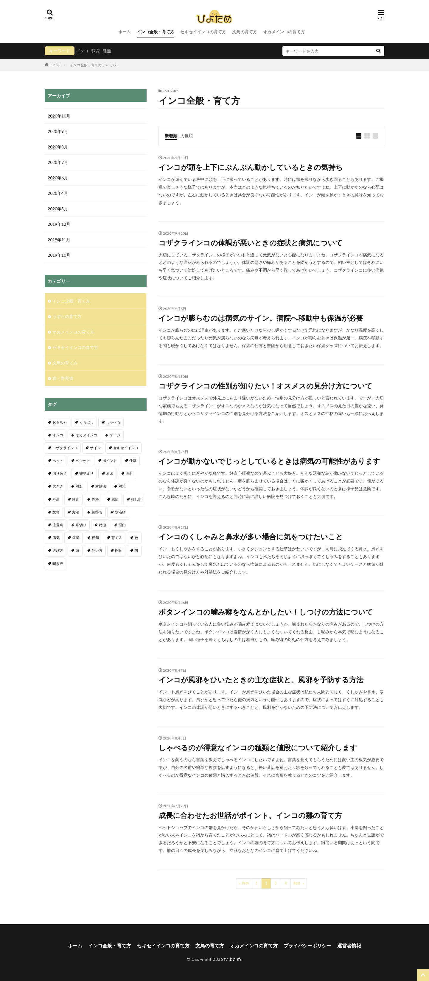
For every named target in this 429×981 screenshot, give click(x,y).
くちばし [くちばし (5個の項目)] (86, 422)
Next (297, 883)
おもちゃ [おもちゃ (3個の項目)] (59, 422)
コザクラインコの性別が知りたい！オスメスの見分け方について (265, 385)
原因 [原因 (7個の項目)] (109, 473)
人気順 (186, 135)
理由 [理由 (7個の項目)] (122, 525)
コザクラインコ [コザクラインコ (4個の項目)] (64, 448)
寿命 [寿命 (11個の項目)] (56, 499)
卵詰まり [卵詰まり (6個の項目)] (86, 473)
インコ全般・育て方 (155, 31)
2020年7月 (58, 162)
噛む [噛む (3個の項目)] (129, 473)
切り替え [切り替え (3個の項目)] (59, 473)
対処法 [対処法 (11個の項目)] (100, 486)
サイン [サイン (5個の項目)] (95, 448)
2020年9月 (58, 131)
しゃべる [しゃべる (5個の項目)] (113, 422)
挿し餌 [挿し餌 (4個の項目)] (136, 499)
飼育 (95, 50)
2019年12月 (59, 224)
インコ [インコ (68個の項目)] (57, 435)
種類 (107, 50)
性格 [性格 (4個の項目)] (95, 499)
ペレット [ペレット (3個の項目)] (83, 460)
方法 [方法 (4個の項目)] (75, 512)
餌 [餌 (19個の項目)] (136, 550)
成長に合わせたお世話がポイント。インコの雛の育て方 (250, 815)
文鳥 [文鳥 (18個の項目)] (56, 512)
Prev (245, 883)
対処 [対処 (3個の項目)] (79, 486)
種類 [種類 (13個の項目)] (95, 537)
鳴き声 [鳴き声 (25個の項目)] (57, 563)
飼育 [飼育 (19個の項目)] (118, 550)
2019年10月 (59, 255)
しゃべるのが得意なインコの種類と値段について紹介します (257, 747)
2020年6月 (58, 177)
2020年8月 (58, 146)
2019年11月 (59, 239)
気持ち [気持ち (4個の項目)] (97, 512)
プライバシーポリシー (307, 945)
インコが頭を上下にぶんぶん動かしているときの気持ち (250, 167)
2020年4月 (58, 193)
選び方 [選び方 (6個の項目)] (57, 550)
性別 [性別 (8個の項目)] (75, 499)
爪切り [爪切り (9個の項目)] (81, 525)
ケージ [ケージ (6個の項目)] (115, 435)
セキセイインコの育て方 (203, 31)
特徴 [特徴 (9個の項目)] (102, 525)
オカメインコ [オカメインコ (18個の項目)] (86, 435)
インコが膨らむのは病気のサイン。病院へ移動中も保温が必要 (260, 318)
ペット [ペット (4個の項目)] (57, 460)
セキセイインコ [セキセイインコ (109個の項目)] (125, 448)
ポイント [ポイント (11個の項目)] (109, 460)
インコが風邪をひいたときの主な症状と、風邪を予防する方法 (260, 679)
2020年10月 (59, 115)
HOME (55, 65)
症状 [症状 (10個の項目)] (75, 537)
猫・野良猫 (62, 378)
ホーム (124, 31)
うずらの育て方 (67, 316)
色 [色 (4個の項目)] (136, 537)
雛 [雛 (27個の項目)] (77, 550)
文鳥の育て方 (244, 31)
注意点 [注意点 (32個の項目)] (57, 525)
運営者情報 (349, 945)
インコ (82, 50)
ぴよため (232, 959)
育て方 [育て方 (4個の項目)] (116, 537)
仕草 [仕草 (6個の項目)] (132, 460)
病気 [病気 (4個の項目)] (56, 537)
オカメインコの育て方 (284, 31)
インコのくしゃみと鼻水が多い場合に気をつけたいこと (250, 536)
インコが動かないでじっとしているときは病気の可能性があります (269, 461)
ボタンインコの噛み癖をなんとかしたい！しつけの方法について (265, 611)
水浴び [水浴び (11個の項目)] (120, 512)
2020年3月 (58, 208)
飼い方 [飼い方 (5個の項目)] (97, 550)
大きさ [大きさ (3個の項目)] (57, 486)
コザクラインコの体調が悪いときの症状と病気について (250, 242)
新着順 (171, 135)
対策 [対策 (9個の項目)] (122, 486)
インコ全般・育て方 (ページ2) (94, 65)
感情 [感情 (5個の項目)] (115, 499)
